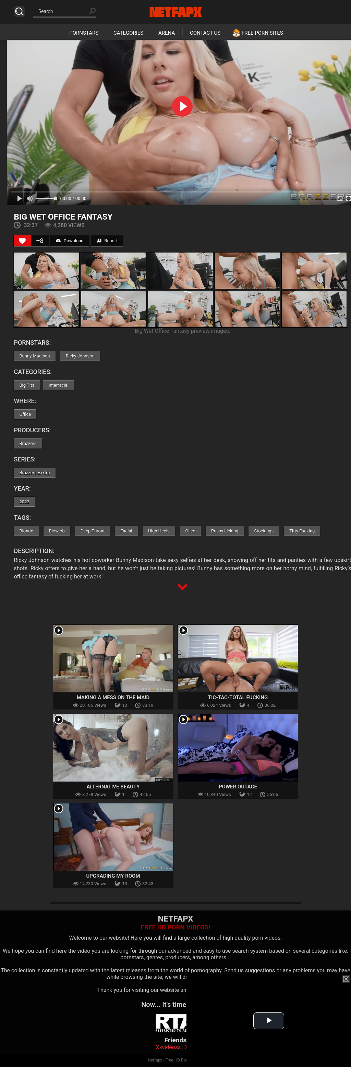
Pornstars (83, 33)
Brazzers (27, 443)
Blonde (26, 531)
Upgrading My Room (113, 876)
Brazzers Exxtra (34, 472)
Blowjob (57, 531)
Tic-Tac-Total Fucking (238, 697)
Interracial (59, 385)
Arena (166, 33)
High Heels (159, 531)
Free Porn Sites (262, 33)
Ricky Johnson (80, 356)
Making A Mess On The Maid (113, 697)
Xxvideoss (168, 1047)
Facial (126, 531)
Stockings (264, 531)
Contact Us (205, 33)
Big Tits (26, 385)
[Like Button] (22, 240)
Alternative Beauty (113, 787)
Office (25, 414)
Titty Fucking (302, 531)
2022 (24, 501)
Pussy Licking (224, 531)
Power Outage (238, 787)
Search (19, 11)
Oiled (190, 531)
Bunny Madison (34, 356)
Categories (128, 33)
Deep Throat (93, 531)
